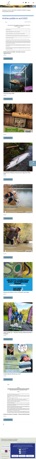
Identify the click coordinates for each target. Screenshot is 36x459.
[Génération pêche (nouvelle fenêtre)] (6, 451)
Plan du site (4, 454)
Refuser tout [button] (30, 455)
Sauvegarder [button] (15, 455)
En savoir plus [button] (25, 448)
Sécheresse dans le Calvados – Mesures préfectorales (16, 414)
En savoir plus (8, 58)
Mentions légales (5, 456)
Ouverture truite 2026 (8, 93)
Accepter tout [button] (22, 455)
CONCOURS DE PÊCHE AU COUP (12, 374)
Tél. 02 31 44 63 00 (5, 446)
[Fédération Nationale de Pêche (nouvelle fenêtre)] (3, 451)
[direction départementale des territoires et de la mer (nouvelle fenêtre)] (10, 451)
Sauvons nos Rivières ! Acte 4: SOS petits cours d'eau (16, 292)
